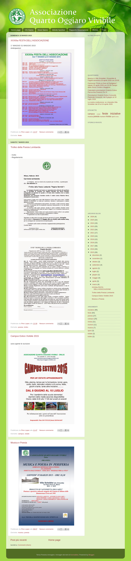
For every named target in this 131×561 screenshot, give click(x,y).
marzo (94, 284)
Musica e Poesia (19, 442)
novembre (96, 258)
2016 (92, 249)
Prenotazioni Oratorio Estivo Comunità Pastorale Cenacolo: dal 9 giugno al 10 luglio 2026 (102, 97)
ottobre (95, 262)
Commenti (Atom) (24, 545)
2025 (92, 220)
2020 (92, 236)
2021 (92, 233)
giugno (95, 275)
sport (113, 116)
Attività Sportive (58, 30)
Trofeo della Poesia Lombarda (25, 147)
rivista (108, 116)
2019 (92, 239)
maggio (95, 278)
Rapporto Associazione (78, 30)
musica (20, 532)
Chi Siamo (29, 30)
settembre (96, 265)
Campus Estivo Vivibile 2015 (25, 336)
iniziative (115, 113)
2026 (92, 217)
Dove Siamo (43, 30)
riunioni (102, 116)
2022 (92, 229)
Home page (16, 30)
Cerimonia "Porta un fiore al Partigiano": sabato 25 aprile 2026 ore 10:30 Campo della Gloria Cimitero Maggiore (102, 85)
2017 (92, 246)
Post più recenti (19, 540)
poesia (20, 327)
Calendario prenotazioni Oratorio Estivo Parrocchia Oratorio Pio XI (102, 91)
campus (21, 434)
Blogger (91, 555)
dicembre (96, 255)
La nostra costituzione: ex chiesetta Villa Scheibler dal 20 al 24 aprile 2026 (102, 103)
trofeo (26, 327)
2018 (92, 242)
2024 (92, 223)
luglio (94, 271)
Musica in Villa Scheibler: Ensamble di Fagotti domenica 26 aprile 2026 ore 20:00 (103, 79)
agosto (95, 268)
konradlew (74, 555)
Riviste (95, 30)
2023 (92, 226)
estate (27, 434)
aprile (94, 281)
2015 (92, 252)
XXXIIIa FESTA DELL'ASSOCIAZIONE (30, 40)
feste (20, 135)
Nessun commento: (46, 132)
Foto (104, 30)
